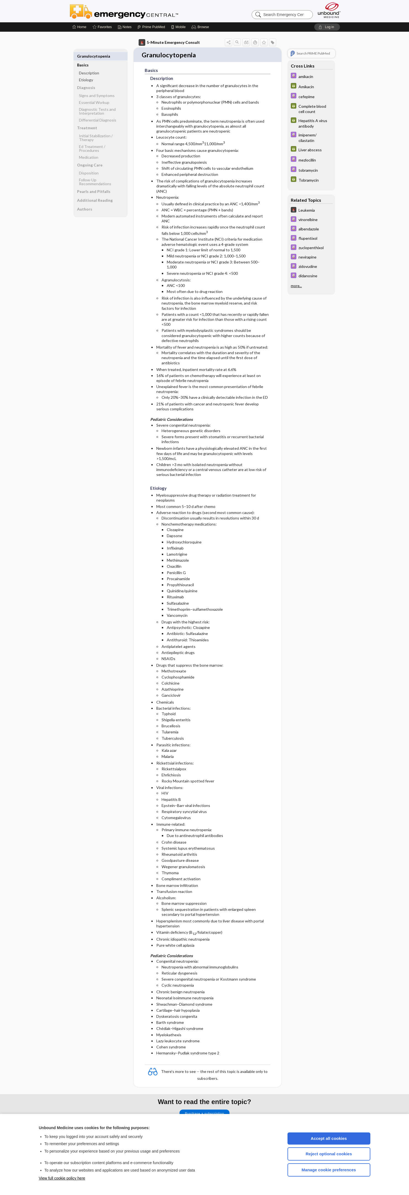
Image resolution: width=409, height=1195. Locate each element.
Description (89, 64)
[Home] (79, 27)
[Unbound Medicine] (329, 10)
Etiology (86, 71)
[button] (200, 27)
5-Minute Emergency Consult (169, 42)
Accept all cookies (329, 1138)
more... (296, 286)
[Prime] (151, 27)
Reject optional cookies (329, 1153)
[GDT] (311, 86)
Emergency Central (138, 11)
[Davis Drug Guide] (311, 76)
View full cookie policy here (62, 1178)
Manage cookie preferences (329, 1169)
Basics (83, 56)
